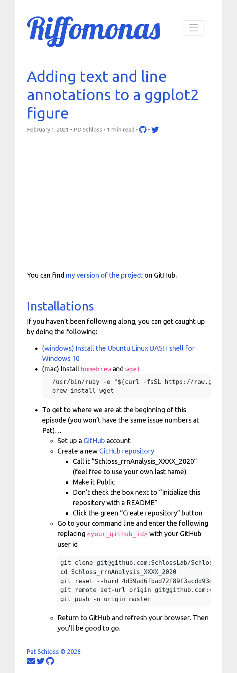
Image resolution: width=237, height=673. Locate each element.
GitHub (94, 440)
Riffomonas (93, 28)
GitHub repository (126, 451)
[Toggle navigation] (193, 28)
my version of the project (104, 275)
